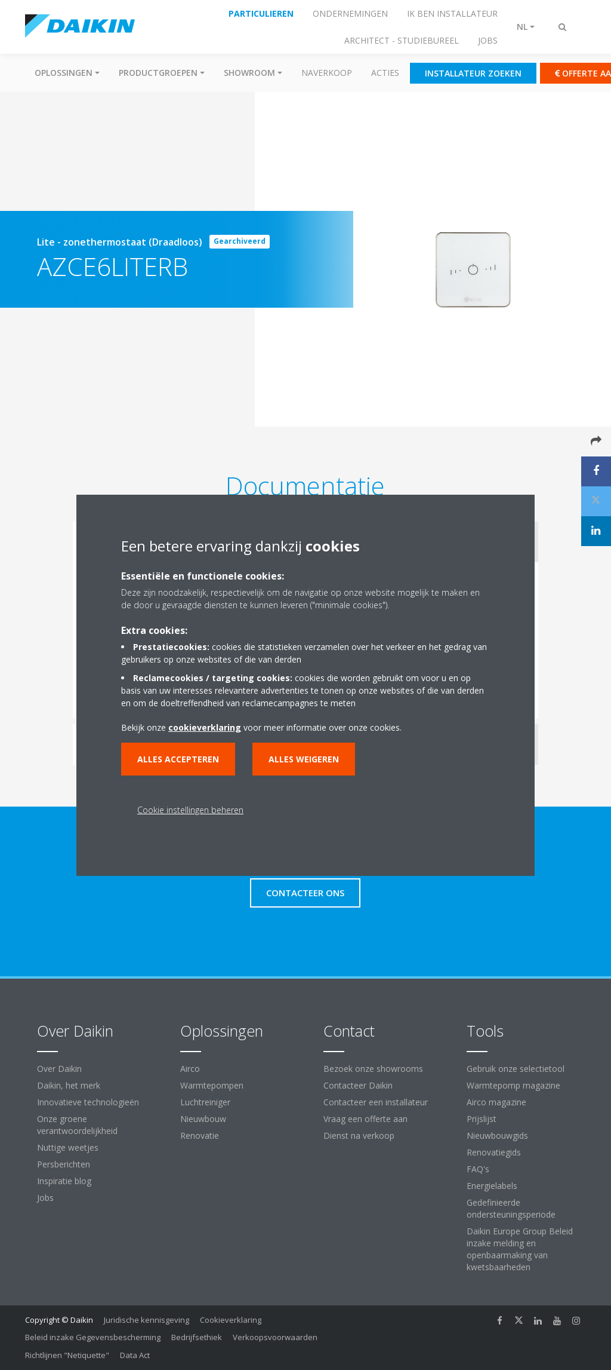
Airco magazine (496, 1102)
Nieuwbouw (203, 1118)
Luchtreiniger (205, 1102)
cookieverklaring (204, 727)
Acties (385, 72)
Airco (190, 1068)
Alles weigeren (304, 759)
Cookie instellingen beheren (190, 810)
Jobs (45, 1197)
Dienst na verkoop (358, 1135)
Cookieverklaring (230, 1319)
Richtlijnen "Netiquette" (67, 1355)
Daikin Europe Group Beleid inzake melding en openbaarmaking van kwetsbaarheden (520, 1249)
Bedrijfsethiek (196, 1337)
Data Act (135, 1355)
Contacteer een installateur (375, 1102)
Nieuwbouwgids (497, 1135)
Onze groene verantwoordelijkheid (77, 1124)
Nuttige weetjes (67, 1147)
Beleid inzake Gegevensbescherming (93, 1337)
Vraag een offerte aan (365, 1118)
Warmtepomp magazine (513, 1085)
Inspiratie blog (64, 1181)
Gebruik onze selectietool (515, 1068)
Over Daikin (59, 1068)
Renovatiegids (494, 1152)
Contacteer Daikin (358, 1085)
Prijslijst (481, 1118)
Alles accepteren (178, 759)
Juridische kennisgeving (146, 1319)
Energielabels (492, 1185)
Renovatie (199, 1135)
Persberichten (63, 1164)
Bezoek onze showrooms (373, 1068)
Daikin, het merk (68, 1085)
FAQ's (478, 1169)
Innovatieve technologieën (88, 1102)
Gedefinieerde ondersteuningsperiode (511, 1208)
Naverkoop (326, 72)
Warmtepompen (211, 1085)
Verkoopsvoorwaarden (275, 1337)
